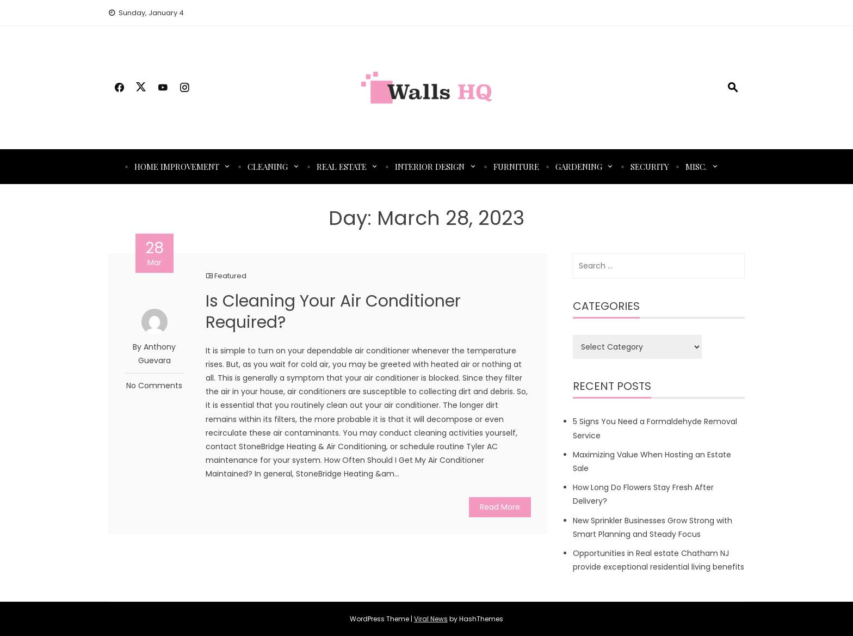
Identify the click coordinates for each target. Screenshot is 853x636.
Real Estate (342, 166)
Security (650, 166)
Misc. (696, 166)
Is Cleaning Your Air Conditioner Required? (333, 312)
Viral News (431, 618)
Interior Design (430, 166)
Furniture (516, 166)
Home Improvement (176, 166)
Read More (500, 507)
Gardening (578, 166)
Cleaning (268, 166)
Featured (230, 276)
